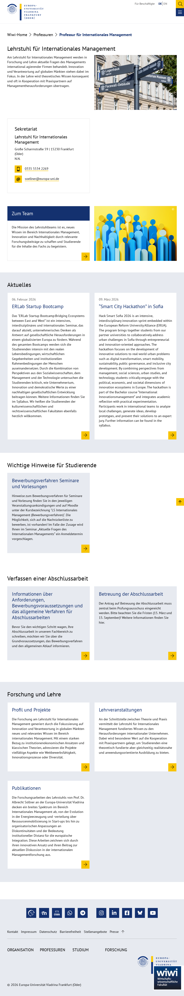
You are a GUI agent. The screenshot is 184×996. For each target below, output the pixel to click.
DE (160, 3)
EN (165, 3)
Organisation (20, 949)
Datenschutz (48, 932)
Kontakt (12, 932)
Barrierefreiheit (70, 932)
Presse (114, 932)
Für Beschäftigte (145, 3)
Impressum (29, 932)
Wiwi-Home (17, 34)
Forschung (116, 949)
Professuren (43, 34)
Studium (80, 949)
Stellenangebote (95, 932)
